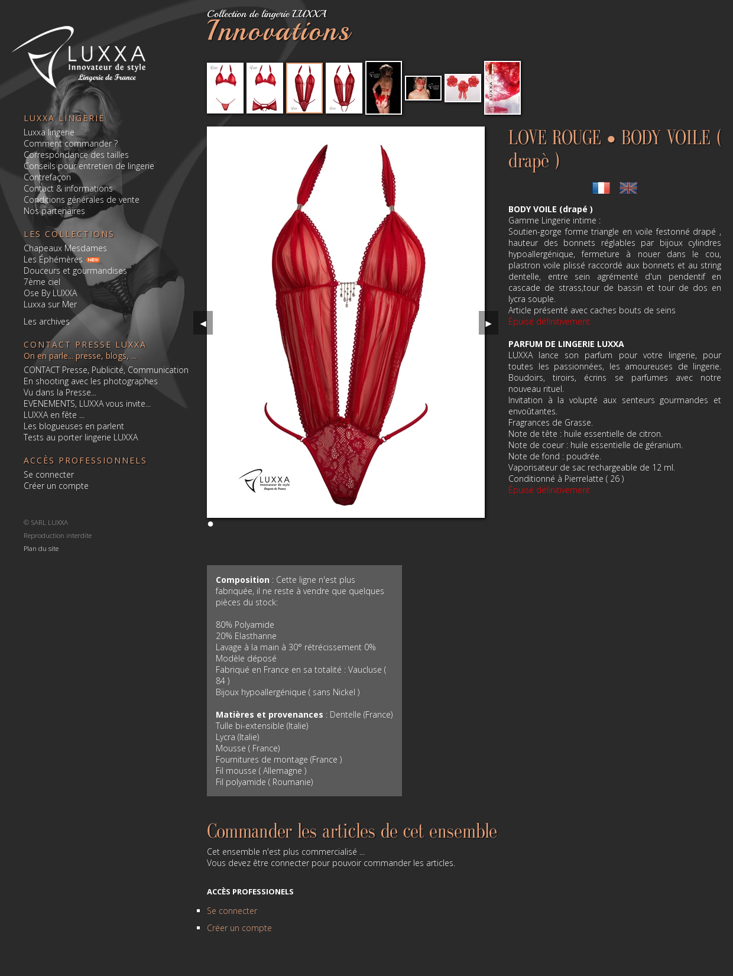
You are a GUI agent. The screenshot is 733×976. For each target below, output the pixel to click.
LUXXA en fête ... (54, 414)
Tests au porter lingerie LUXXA (81, 437)
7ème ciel (42, 281)
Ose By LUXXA (50, 293)
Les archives (47, 321)
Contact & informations (68, 188)
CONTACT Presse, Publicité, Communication (106, 369)
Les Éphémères (53, 259)
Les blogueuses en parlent (74, 426)
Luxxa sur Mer (50, 304)
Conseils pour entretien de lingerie (89, 165)
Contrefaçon (47, 177)
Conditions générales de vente (82, 199)
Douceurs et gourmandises (75, 270)
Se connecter (49, 474)
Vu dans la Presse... (60, 392)
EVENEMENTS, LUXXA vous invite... (87, 403)
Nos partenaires (54, 210)
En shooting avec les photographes (91, 381)
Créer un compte (56, 485)
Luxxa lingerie (49, 132)
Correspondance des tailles (76, 154)
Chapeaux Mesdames (65, 248)
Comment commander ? (71, 143)
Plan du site (41, 547)
